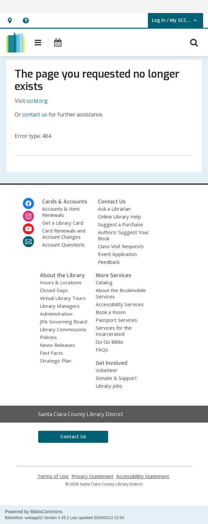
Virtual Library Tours (63, 298)
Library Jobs (109, 385)
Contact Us (73, 436)
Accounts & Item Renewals (61, 211)
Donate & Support (116, 378)
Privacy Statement (92, 476)
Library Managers (60, 306)
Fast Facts (51, 353)
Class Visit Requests (121, 246)
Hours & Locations (61, 282)
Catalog (104, 282)
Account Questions (63, 244)
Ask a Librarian (114, 208)
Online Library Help (119, 216)
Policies (48, 337)
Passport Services (116, 320)
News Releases (57, 345)
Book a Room (111, 312)
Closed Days (54, 290)
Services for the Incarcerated (114, 330)
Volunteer (107, 370)
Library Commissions (63, 329)
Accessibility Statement (142, 476)
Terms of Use (53, 476)
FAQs (102, 349)
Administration (56, 313)
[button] (9, 20)
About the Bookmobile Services (121, 293)
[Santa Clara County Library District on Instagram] (28, 216)
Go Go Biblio (109, 341)
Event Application (117, 254)
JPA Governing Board (63, 321)
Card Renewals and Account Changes (63, 233)
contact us (34, 114)
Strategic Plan (55, 360)
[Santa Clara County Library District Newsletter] (28, 241)
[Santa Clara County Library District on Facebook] (28, 203)
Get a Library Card (62, 222)
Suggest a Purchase (120, 224)
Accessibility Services (120, 304)
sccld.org (37, 100)
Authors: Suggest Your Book (123, 235)
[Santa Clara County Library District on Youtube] (28, 228)
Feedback (109, 262)
